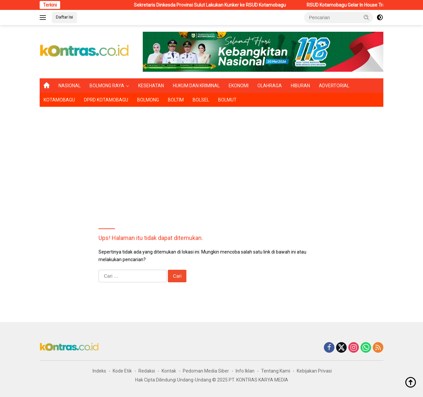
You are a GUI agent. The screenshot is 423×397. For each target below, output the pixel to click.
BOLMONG (148, 99)
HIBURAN (300, 85)
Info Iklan (245, 371)
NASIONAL (69, 85)
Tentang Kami (275, 371)
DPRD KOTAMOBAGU (106, 99)
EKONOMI (239, 85)
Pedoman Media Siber (206, 371)
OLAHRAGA (269, 85)
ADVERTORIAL (334, 85)
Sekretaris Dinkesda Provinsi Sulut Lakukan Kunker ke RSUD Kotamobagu (216, 5)
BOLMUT (227, 99)
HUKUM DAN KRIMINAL (196, 85)
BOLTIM (176, 99)
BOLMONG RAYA (107, 85)
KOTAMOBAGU (59, 99)
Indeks (99, 371)
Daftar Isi (64, 17)
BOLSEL (201, 99)
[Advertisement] (211, 159)
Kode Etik (122, 371)
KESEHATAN (151, 85)
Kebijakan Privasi (314, 371)
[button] (366, 17)
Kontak (169, 371)
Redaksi (146, 371)
